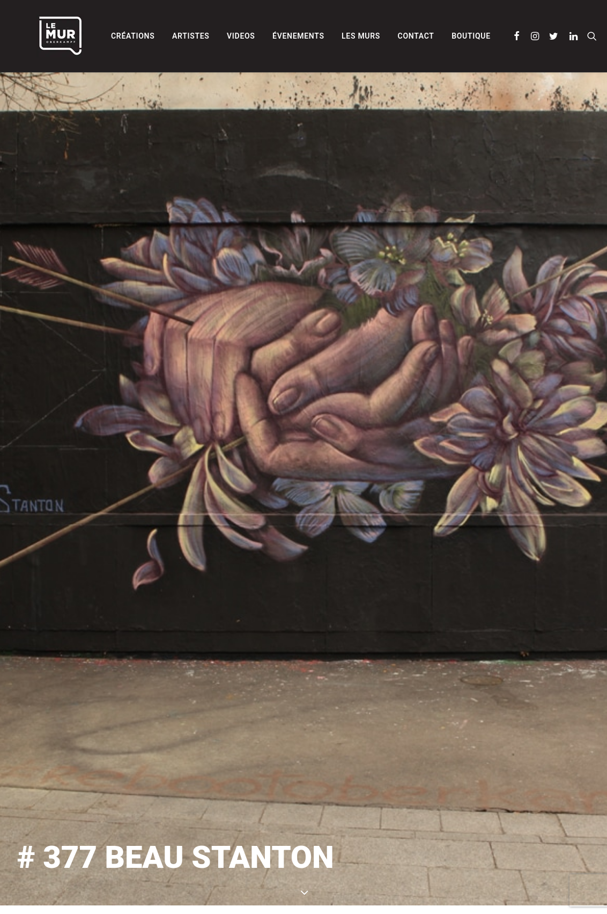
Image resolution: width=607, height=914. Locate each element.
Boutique (443, 36)
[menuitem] (105, 36)
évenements (271, 36)
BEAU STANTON (425, 868)
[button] (490, 36)
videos (213, 36)
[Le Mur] (41, 35)
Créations (105, 36)
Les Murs (333, 36)
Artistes (163, 36)
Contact (389, 36)
